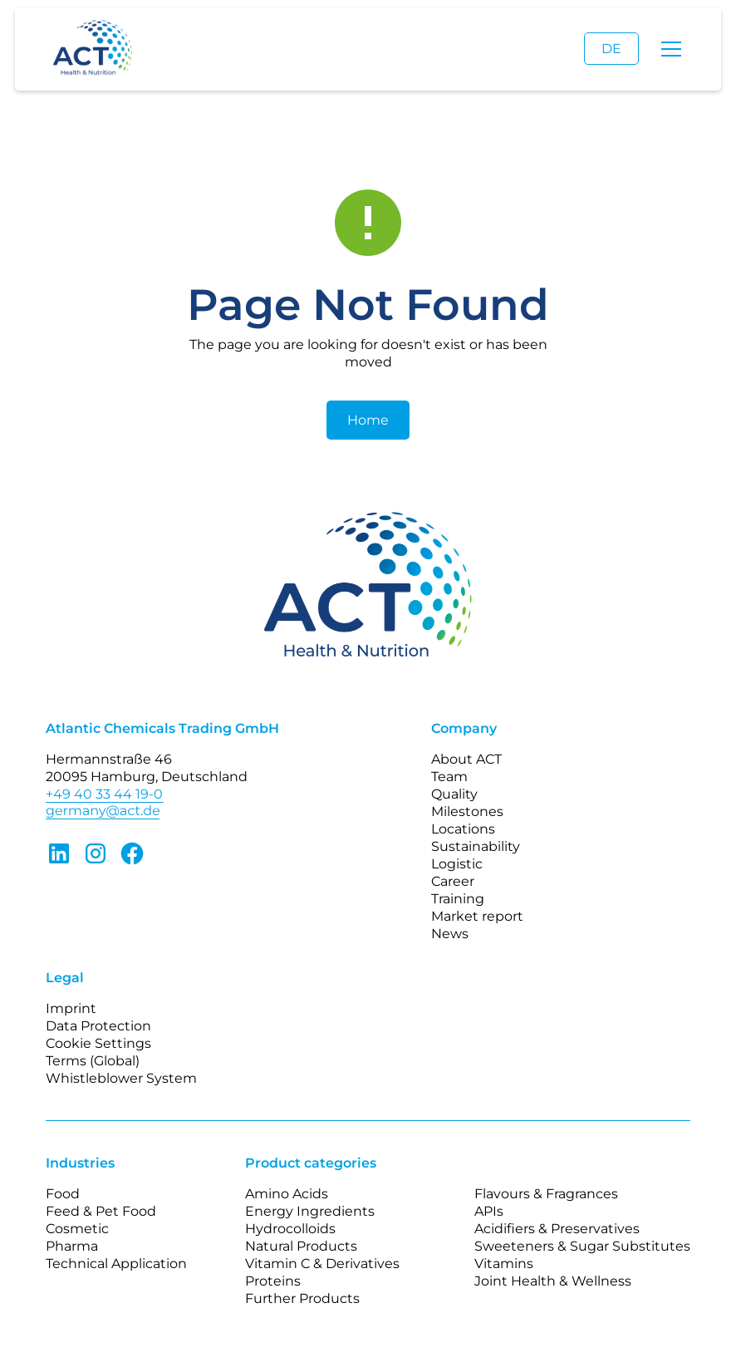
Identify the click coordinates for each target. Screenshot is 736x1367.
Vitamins (503, 1263)
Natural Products (301, 1246)
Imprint (71, 1008)
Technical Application (116, 1263)
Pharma (72, 1246)
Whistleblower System (121, 1078)
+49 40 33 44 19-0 (104, 794)
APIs (488, 1211)
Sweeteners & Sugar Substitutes (582, 1246)
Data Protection (98, 1026)
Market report (477, 916)
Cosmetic (77, 1229)
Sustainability (475, 846)
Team (449, 776)
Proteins (273, 1281)
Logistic (457, 864)
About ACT (466, 759)
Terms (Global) (93, 1061)
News (450, 934)
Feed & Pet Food (101, 1211)
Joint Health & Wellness (552, 1281)
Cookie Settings (98, 1043)
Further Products (302, 1298)
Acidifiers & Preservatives (557, 1229)
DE (611, 49)
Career (452, 881)
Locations (463, 829)
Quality (454, 794)
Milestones (467, 811)
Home (368, 420)
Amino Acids (286, 1194)
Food (63, 1194)
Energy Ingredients (310, 1211)
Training (457, 899)
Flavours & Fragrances (546, 1194)
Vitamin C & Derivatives (322, 1263)
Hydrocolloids (290, 1229)
